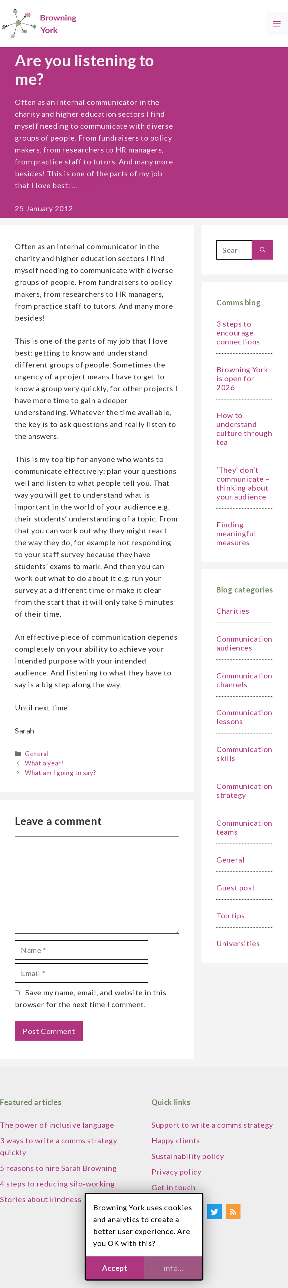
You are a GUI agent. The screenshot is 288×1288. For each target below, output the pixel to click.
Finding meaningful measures (236, 533)
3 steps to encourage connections (238, 332)
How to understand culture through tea (244, 428)
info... (173, 1267)
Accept (115, 1267)
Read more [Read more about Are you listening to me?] (98, 185)
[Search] (262, 250)
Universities (238, 943)
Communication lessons (244, 717)
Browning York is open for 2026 (242, 378)
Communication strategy (244, 790)
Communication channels (244, 680)
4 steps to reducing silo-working (57, 1183)
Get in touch (173, 1187)
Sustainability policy (187, 1156)
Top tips (230, 915)
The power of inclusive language (57, 1124)
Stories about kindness (40, 1199)
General (37, 754)
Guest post (235, 887)
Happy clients (175, 1140)
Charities (232, 610)
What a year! (44, 763)
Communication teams (244, 827)
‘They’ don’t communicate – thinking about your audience (243, 483)
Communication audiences (244, 643)
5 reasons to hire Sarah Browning (58, 1167)
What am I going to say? (60, 773)
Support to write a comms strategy (212, 1124)
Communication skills (244, 753)
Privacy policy (176, 1171)
